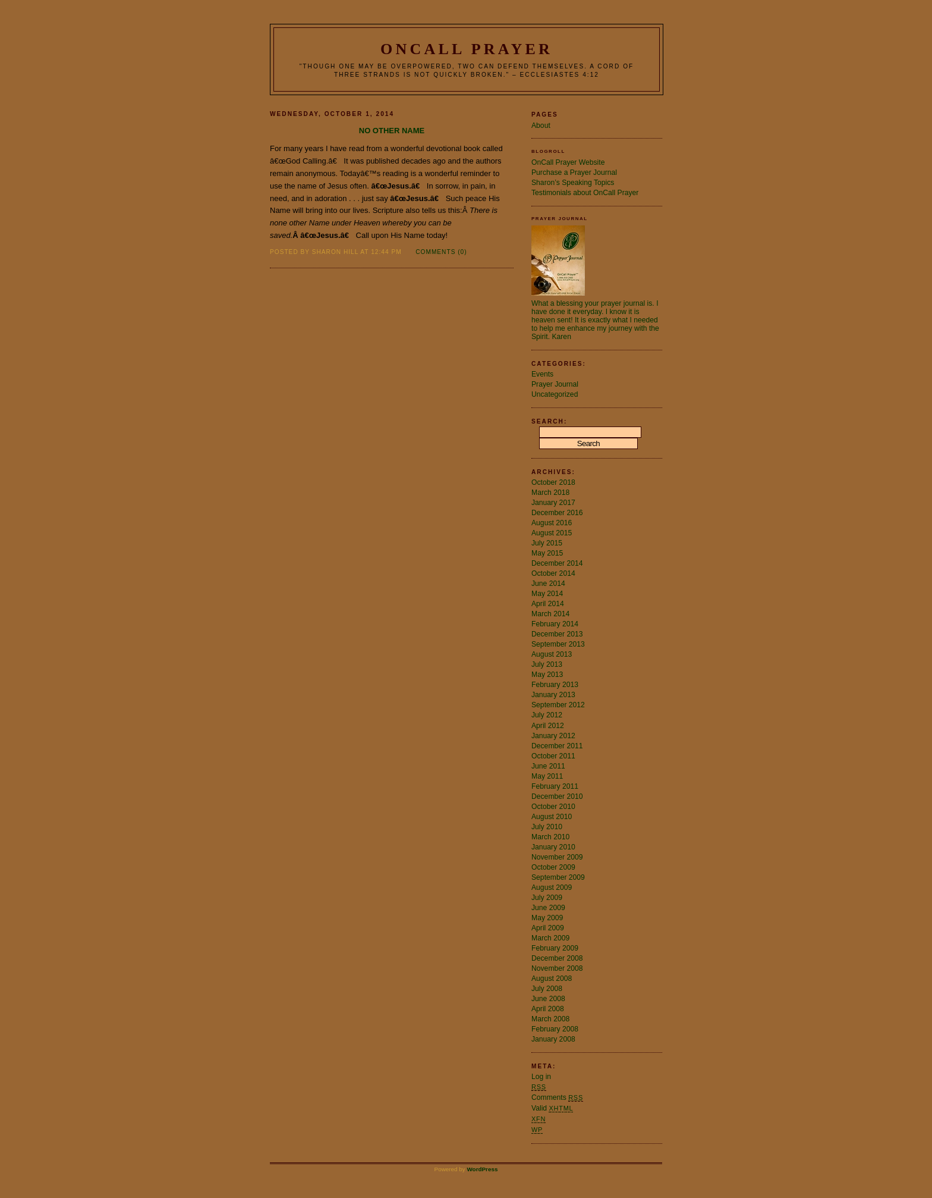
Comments (557, 1097)
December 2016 (557, 513)
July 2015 (546, 543)
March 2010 (550, 837)
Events (542, 374)
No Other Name (392, 130)
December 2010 (557, 796)
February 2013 (554, 684)
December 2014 (557, 563)
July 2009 (546, 897)
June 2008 (548, 999)
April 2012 (547, 726)
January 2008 (553, 1039)
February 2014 (554, 624)
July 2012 (546, 715)
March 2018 (550, 492)
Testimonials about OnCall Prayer (584, 193)
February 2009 (554, 948)
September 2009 (558, 877)
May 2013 (547, 674)
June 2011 (548, 766)
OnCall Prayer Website (567, 162)
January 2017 (553, 502)
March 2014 (550, 614)
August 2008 (551, 978)
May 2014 (547, 593)
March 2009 (550, 938)
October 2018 (553, 482)
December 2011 (557, 746)
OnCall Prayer (466, 49)
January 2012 (553, 736)
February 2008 (554, 1029)
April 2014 (547, 604)
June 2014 (548, 583)
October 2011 (553, 756)
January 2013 (553, 695)
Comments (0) (441, 252)
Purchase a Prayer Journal (574, 172)
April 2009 (547, 928)
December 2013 (557, 634)
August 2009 (551, 887)
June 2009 (548, 908)
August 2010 (551, 817)
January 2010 (553, 847)
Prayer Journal (554, 384)
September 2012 (558, 705)
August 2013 (551, 654)
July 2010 (546, 827)
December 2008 (557, 958)
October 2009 (553, 867)
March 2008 (550, 1019)
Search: (549, 421)
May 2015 (547, 553)
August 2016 (551, 523)
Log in (541, 1076)
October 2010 (553, 806)
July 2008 (546, 988)
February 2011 (554, 786)
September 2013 (558, 644)
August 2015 (551, 533)
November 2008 (557, 968)
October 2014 (553, 573)
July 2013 (546, 664)
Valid (552, 1108)
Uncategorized (554, 394)
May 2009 (547, 918)
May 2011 (547, 776)
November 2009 (557, 857)
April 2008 (547, 1009)
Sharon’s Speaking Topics (572, 182)
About (540, 125)
